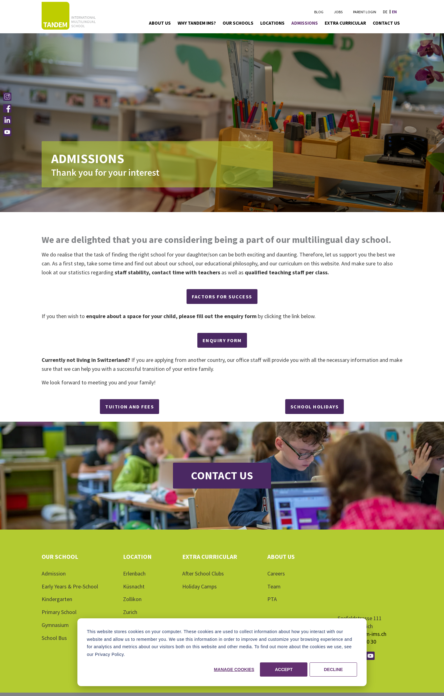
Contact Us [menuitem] (386, 23)
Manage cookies (234, 669)
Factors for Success (222, 296)
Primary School (59, 612)
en (394, 11)
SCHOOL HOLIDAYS (314, 406)
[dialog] (222, 652)
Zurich (130, 612)
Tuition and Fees (129, 406)
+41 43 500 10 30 (357, 615)
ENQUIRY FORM (222, 340)
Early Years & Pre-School (70, 586)
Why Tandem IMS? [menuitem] (197, 23)
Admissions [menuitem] (304, 23)
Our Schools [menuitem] (238, 23)
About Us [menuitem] (160, 23)
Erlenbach (134, 573)
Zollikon (132, 599)
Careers (276, 573)
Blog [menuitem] (318, 12)
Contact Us (222, 475)
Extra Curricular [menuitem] (345, 23)
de (385, 11)
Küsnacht (134, 586)
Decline (333, 669)
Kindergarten (57, 599)
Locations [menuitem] (272, 23)
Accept (284, 669)
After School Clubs (203, 573)
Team (274, 586)
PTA (272, 599)
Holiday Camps (199, 586)
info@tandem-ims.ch (362, 608)
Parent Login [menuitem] (364, 12)
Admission (54, 573)
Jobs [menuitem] (338, 12)
